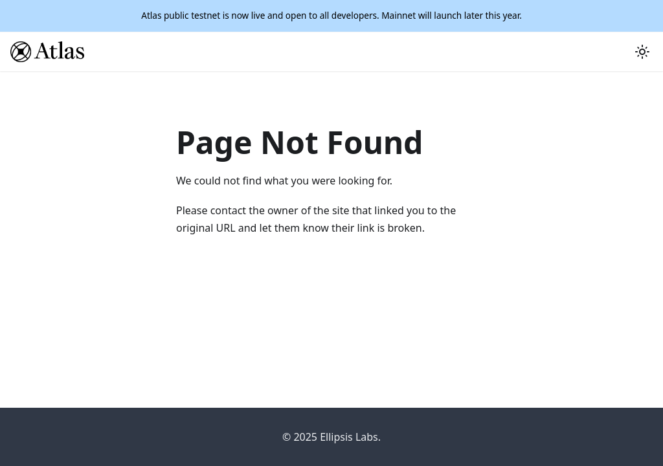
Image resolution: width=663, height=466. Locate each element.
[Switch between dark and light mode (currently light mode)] (642, 51)
